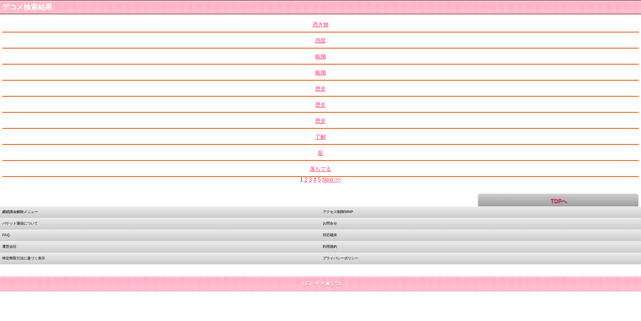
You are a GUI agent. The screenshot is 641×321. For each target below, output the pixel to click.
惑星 (320, 40)
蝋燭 (320, 57)
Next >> (331, 180)
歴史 (320, 89)
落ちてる (320, 169)
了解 (320, 137)
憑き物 (320, 24)
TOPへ (558, 201)
